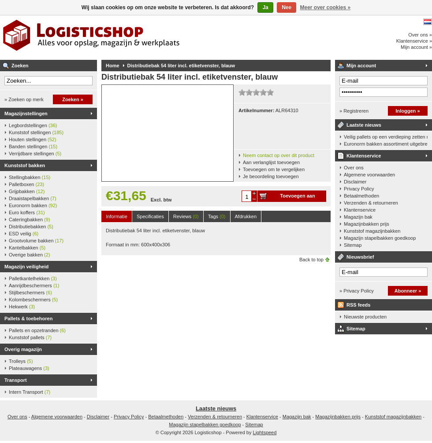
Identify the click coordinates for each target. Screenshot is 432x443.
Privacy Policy (359, 188)
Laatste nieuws (363, 125)
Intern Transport (29, 392)
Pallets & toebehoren (28, 318)
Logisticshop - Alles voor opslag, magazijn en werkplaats (117, 37)
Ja (265, 7)
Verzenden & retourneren (371, 202)
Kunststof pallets (30, 337)
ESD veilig (23, 233)
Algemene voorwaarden (369, 174)
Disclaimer (355, 181)
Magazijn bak (358, 217)
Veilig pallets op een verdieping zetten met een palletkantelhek (386, 136)
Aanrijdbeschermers (34, 285)
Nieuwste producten (365, 316)
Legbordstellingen (33, 125)
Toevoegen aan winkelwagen (297, 197)
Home (112, 65)
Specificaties (150, 216)
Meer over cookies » (325, 7)
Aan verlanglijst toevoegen (271, 162)
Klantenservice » (414, 41)
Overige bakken (29, 254)
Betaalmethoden (361, 195)
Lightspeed (265, 432)
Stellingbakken (29, 177)
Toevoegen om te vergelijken (274, 169)
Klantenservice (363, 155)
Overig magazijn (23, 349)
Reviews (186, 216)
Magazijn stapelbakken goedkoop (380, 238)
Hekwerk (22, 306)
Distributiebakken (31, 226)
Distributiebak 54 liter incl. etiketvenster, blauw (181, 65)
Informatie (116, 216)
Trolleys (21, 361)
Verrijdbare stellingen (35, 153)
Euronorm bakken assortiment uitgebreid (386, 143)
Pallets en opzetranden (37, 330)
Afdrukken (246, 216)
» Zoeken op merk (24, 99)
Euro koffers (27, 212)
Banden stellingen (33, 146)
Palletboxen (26, 184)
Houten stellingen (32, 139)
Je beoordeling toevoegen (271, 176)
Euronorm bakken (33, 205)
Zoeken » (72, 99)
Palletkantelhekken (33, 278)
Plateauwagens (29, 368)
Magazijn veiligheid (26, 266)
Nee (286, 7)
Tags (217, 216)
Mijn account (361, 65)
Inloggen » (408, 110)
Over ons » (420, 34)
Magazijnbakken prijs (366, 224)
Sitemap (352, 245)
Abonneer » (408, 290)
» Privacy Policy (356, 290)
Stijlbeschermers (30, 292)
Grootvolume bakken (36, 240)
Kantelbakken (27, 247)
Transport (15, 380)
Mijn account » (416, 47)
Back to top (311, 259)
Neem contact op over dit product (278, 155)
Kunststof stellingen (36, 132)
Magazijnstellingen (26, 113)
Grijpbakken (27, 191)
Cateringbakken (29, 219)
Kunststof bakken (24, 165)
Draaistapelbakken (32, 198)
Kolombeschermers (33, 299)
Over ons (354, 167)
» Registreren (354, 110)
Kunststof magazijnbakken (372, 231)
